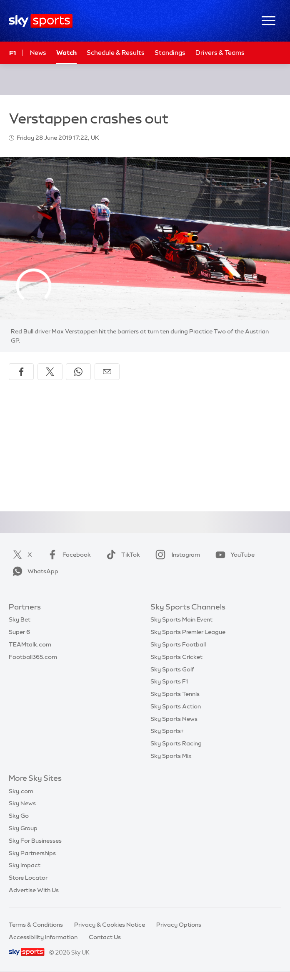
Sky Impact (24, 865)
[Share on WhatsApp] (78, 371)
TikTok (121, 554)
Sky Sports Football (178, 644)
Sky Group (23, 828)
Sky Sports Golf (172, 669)
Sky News (22, 803)
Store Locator (28, 878)
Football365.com (33, 657)
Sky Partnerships (32, 853)
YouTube (233, 554)
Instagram (176, 554)
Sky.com (21, 791)
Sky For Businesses (35, 841)
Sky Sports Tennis (175, 694)
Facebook (67, 554)
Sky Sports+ (167, 731)
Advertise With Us (34, 890)
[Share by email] (107, 371)
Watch (66, 52)
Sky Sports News (174, 719)
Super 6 (19, 632)
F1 (12, 52)
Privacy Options (178, 925)
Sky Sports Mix (171, 756)
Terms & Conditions (36, 925)
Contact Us (105, 937)
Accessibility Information (43, 937)
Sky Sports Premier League (187, 632)
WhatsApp (33, 571)
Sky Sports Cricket (176, 657)
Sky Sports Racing (176, 743)
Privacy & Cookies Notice (109, 925)
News (38, 52)
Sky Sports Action (175, 706)
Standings (170, 52)
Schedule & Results (116, 52)
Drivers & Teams (220, 52)
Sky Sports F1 (169, 681)
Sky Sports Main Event (181, 619)
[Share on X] (50, 371)
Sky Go (19, 816)
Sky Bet (19, 619)
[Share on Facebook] (21, 371)
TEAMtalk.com (30, 644)
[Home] (40, 21)
